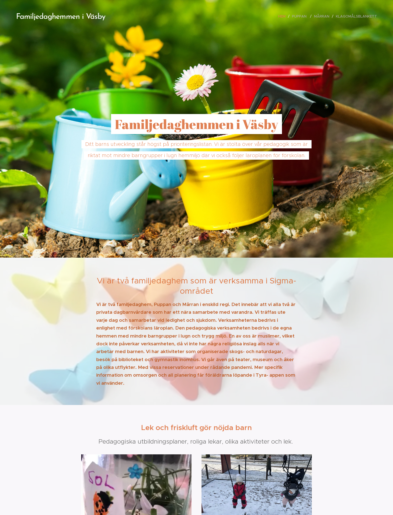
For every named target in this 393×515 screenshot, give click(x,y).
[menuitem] (283, 16)
